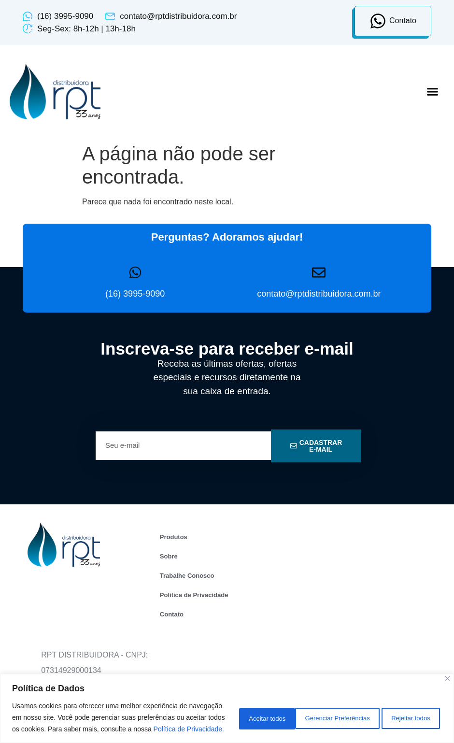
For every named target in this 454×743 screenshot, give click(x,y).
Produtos (173, 537)
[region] (227, 702)
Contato (172, 614)
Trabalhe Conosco (187, 575)
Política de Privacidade (194, 595)
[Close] (447, 667)
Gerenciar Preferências (248, 711)
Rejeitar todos (335, 711)
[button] (432, 92)
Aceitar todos (408, 711)
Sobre (169, 556)
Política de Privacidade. (100, 729)
